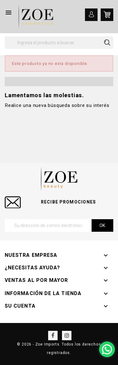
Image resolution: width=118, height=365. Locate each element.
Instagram (66, 335)
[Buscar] (59, 42)
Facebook (53, 335)
